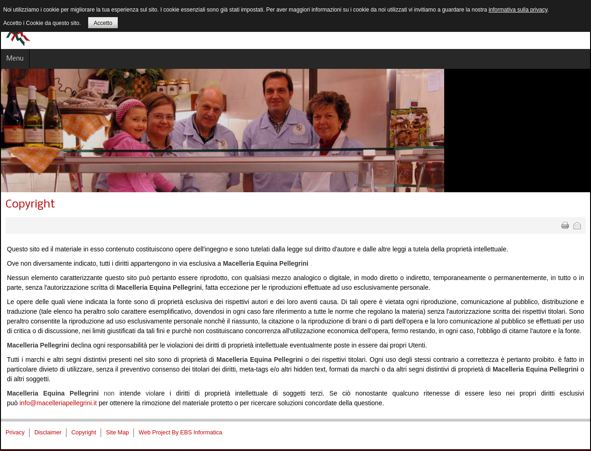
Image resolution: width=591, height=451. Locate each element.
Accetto (103, 23)
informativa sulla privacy (517, 9)
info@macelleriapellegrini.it (58, 403)
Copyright (30, 204)
